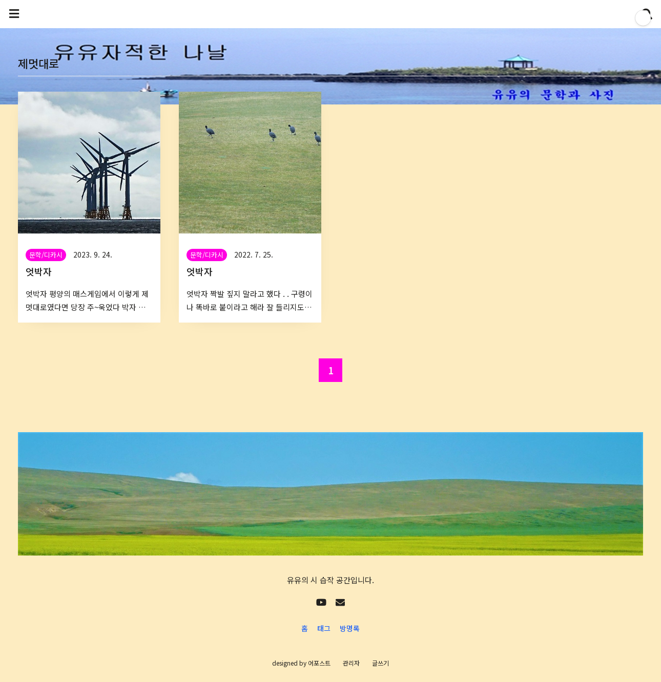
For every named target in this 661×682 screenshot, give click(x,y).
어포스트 (319, 662)
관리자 (351, 662)
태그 (323, 628)
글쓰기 (380, 662)
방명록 (350, 628)
